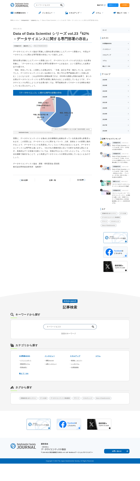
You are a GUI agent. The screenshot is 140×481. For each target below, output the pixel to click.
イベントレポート (26, 371)
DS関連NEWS (27, 20)
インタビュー (50, 367)
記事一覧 (54, 180)
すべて (105, 30)
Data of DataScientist (45, 46)
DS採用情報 (120, 5)
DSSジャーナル (15, 20)
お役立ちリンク (100, 5)
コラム (98, 367)
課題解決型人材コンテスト (111, 217)
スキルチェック (118, 231)
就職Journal (50, 371)
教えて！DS (24, 386)
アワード (105, 231)
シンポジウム (76, 375)
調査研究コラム (39, 20)
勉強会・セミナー (77, 371)
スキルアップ (76, 367)
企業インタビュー (52, 375)
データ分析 (106, 222)
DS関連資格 (75, 379)
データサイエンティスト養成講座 (113, 227)
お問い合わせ (116, 468)
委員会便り (24, 379)
